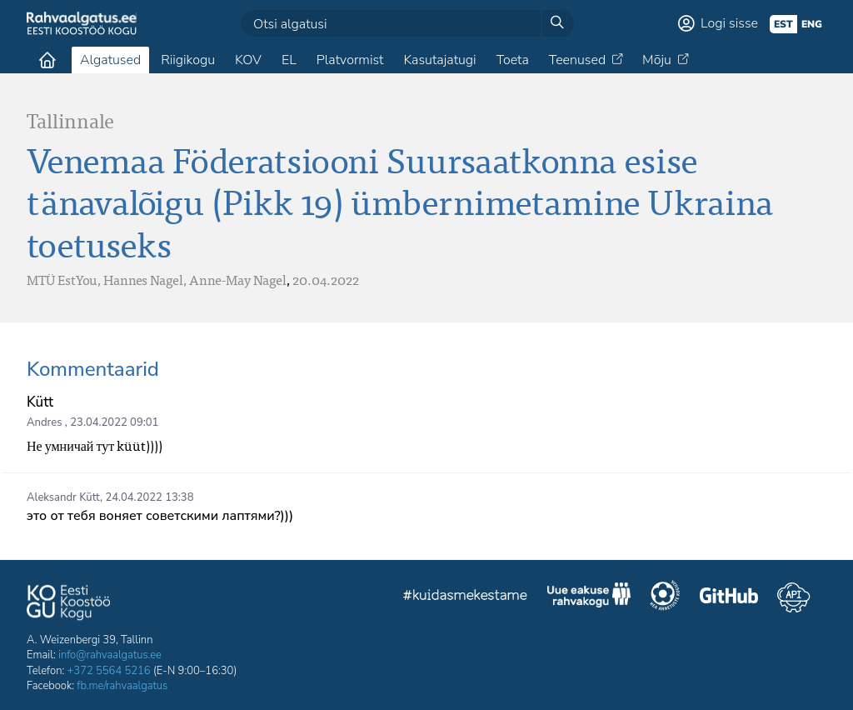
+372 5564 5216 (109, 670)
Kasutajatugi (439, 60)
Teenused (577, 60)
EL (289, 60)
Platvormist (350, 60)
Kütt (40, 402)
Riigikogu (188, 60)
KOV (248, 60)
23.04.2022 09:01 (114, 422)
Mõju (656, 60)
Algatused (110, 60)
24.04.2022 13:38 (149, 497)
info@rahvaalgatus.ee (110, 655)
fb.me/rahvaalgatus (122, 685)
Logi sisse (729, 23)
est (783, 24)
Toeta (512, 60)
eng (811, 24)
